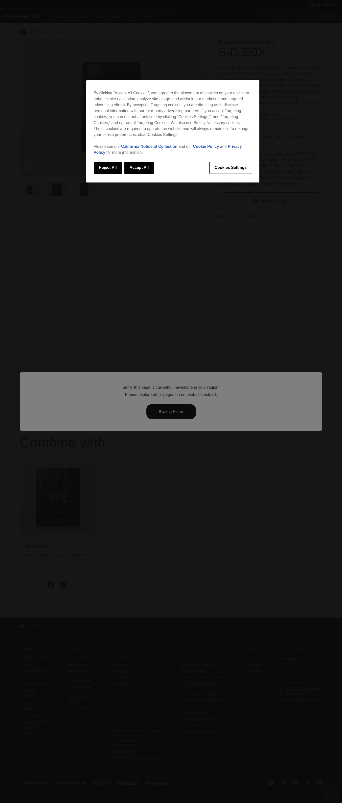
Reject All (108, 167)
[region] (172, 131)
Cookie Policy (206, 146)
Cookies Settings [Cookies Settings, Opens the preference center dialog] (231, 167)
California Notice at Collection (149, 146)
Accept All (139, 167)
